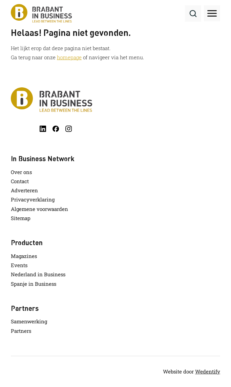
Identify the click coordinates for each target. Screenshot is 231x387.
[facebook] (55, 129)
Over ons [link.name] (21, 172)
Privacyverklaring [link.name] (33, 199)
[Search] (193, 13)
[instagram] (68, 129)
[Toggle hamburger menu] (212, 13)
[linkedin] (43, 129)
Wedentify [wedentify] (207, 371)
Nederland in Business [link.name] (38, 274)
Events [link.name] (19, 265)
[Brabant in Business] (115, 99)
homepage (69, 57)
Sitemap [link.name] (20, 218)
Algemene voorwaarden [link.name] (39, 209)
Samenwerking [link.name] (29, 321)
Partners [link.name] (21, 330)
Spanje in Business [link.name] (33, 283)
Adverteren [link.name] (24, 190)
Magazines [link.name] (24, 256)
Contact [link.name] (20, 181)
